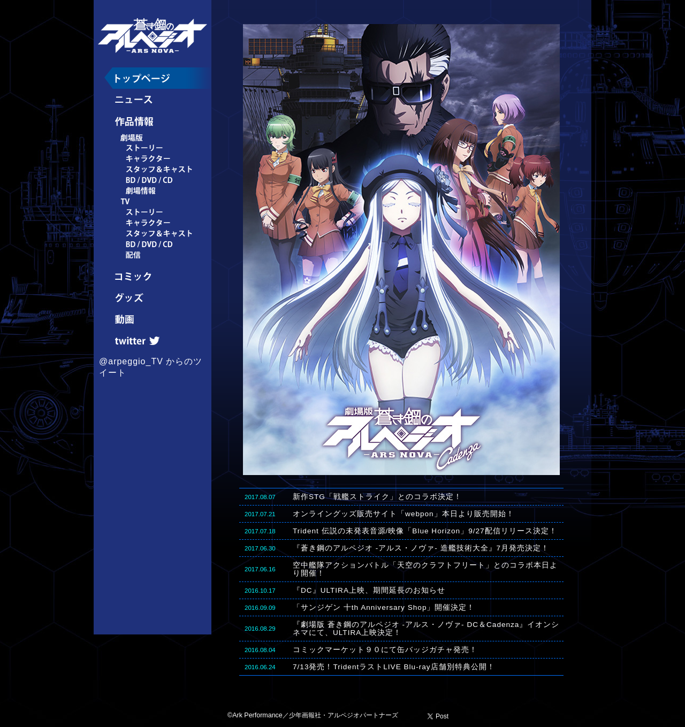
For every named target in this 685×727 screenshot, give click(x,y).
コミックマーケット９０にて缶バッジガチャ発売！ (385, 650)
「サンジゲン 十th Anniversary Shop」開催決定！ (384, 607)
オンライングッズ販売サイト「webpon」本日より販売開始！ (403, 514)
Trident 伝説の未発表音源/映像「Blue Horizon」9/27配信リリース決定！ (425, 531)
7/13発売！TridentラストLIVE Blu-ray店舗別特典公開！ (394, 667)
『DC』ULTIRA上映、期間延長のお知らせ (369, 590)
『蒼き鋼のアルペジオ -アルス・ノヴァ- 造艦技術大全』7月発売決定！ (421, 548)
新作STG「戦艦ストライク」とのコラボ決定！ (377, 497)
